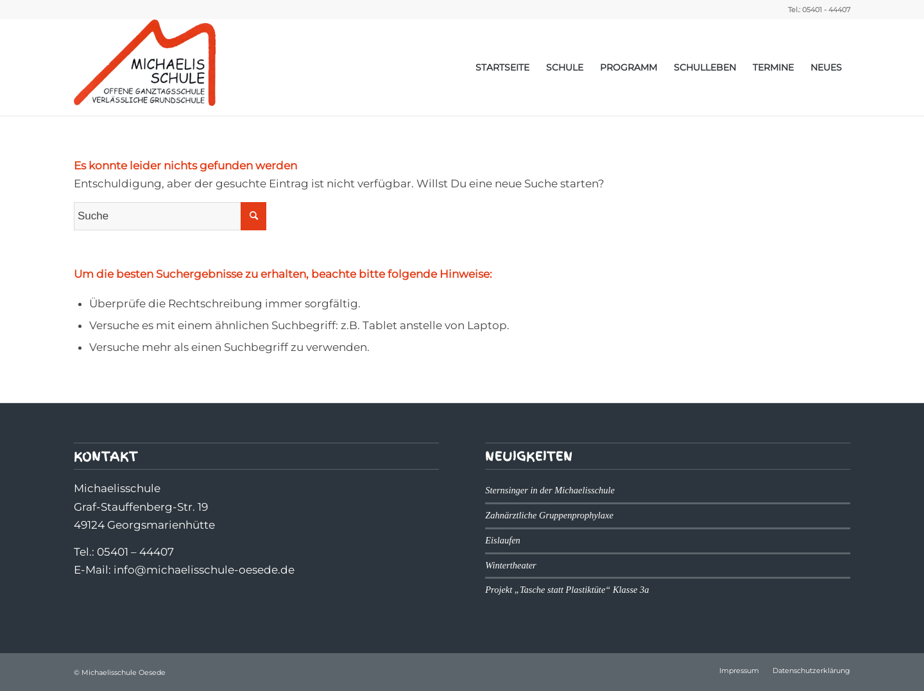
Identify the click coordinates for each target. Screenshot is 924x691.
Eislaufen (502, 540)
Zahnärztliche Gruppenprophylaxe (549, 515)
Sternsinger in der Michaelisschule (550, 490)
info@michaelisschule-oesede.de (204, 569)
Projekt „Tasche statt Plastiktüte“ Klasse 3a (567, 589)
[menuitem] (502, 67)
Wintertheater (510, 565)
